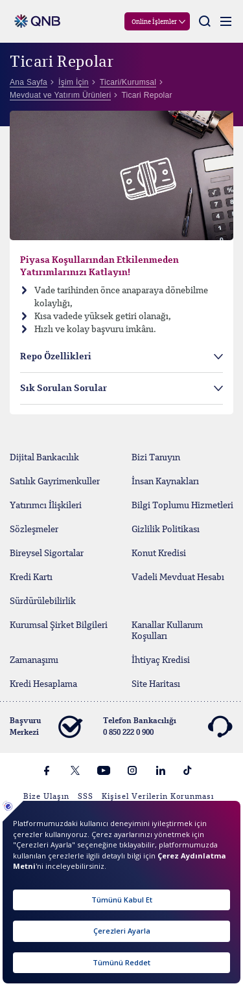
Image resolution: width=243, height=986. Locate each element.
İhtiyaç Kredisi (161, 660)
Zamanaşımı (34, 660)
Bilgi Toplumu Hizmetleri (182, 505)
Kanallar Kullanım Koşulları (167, 631)
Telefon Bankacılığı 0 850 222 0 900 (167, 727)
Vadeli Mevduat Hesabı (178, 577)
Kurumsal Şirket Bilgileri (59, 625)
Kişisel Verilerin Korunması (158, 797)
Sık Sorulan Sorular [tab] (63, 388)
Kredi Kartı (31, 577)
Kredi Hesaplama (43, 684)
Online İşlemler (154, 22)
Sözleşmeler (34, 529)
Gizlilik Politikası (166, 529)
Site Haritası (156, 684)
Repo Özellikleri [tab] (55, 356)
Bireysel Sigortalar (47, 553)
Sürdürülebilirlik (43, 601)
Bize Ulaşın (46, 797)
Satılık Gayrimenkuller (55, 481)
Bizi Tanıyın (156, 457)
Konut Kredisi (159, 553)
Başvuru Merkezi (46, 727)
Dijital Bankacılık (44, 457)
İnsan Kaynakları (165, 481)
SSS (85, 797)
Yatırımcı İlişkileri (46, 505)
